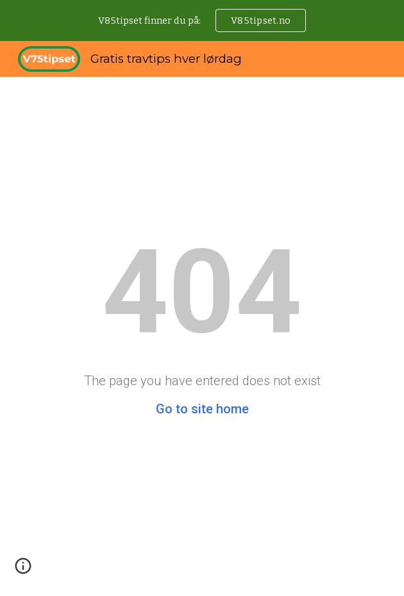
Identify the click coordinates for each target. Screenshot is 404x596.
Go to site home (202, 409)
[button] (23, 570)
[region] (202, 20)
